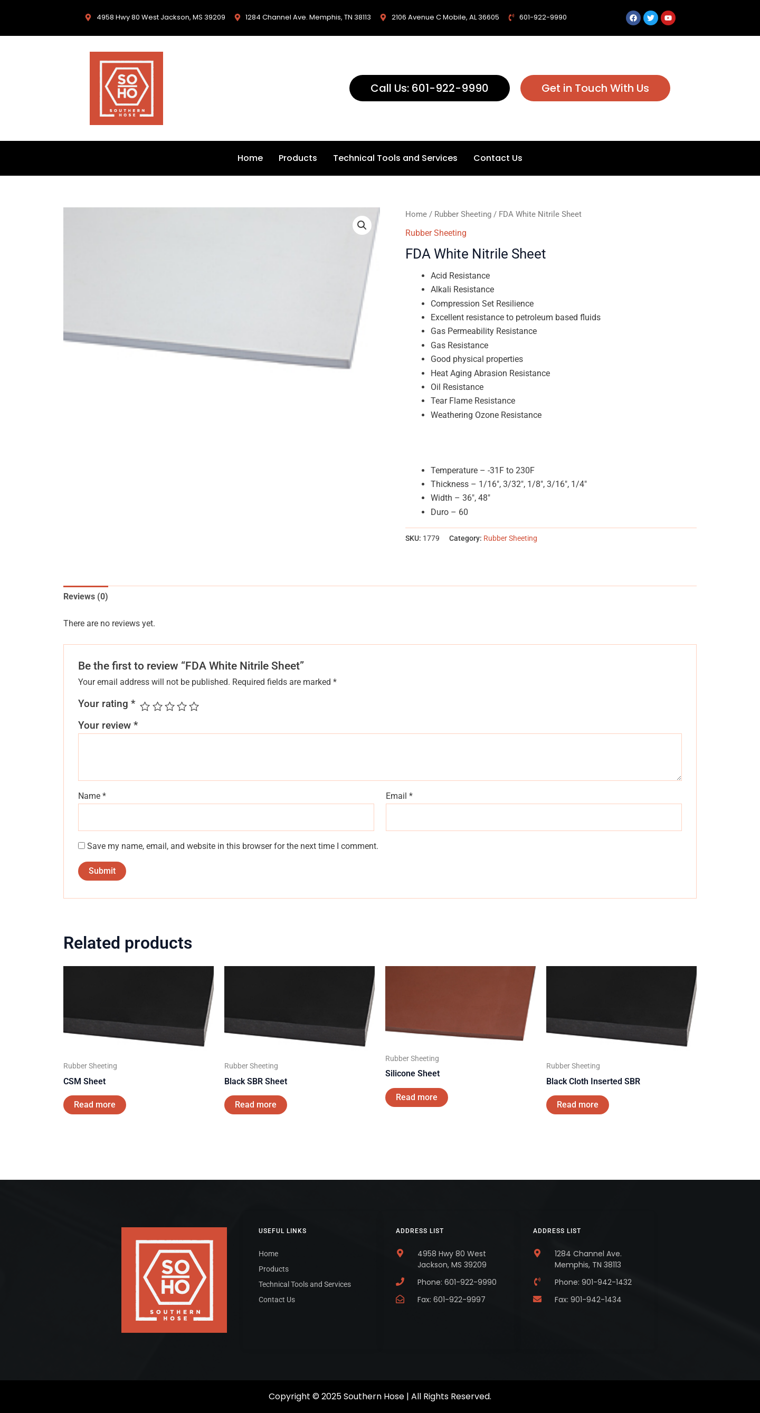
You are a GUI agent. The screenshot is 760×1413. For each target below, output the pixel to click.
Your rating (106, 704)
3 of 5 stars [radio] (170, 706)
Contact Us (497, 158)
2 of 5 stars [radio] (158, 706)
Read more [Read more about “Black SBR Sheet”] (256, 1105)
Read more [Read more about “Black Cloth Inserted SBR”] (577, 1105)
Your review (108, 725)
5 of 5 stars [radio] (194, 706)
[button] (362, 225)
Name (92, 796)
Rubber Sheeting (462, 214)
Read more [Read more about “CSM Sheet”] (95, 1105)
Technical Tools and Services (395, 158)
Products (298, 158)
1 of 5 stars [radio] (145, 706)
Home (250, 158)
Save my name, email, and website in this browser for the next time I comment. (232, 846)
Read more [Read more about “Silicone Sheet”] (417, 1097)
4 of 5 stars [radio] (182, 706)
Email (399, 796)
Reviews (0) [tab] (85, 596)
